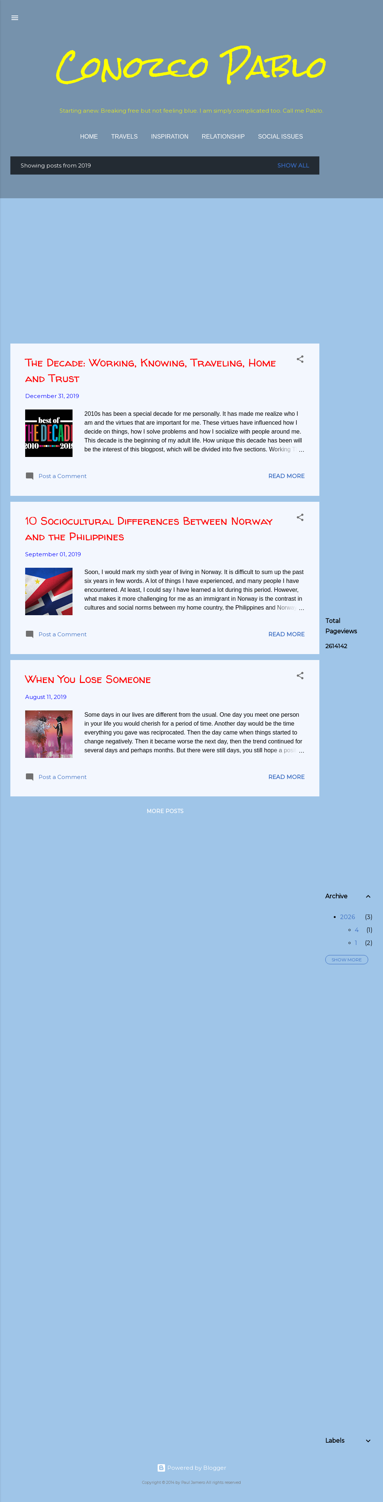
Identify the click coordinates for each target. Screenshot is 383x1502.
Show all (293, 165)
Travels (124, 136)
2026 (347, 917)
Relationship (223, 136)
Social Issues (280, 136)
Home (89, 136)
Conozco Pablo (191, 67)
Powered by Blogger (191, 1467)
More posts (165, 811)
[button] (300, 360)
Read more (286, 476)
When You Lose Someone (88, 678)
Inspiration (169, 136)
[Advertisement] (354, 267)
